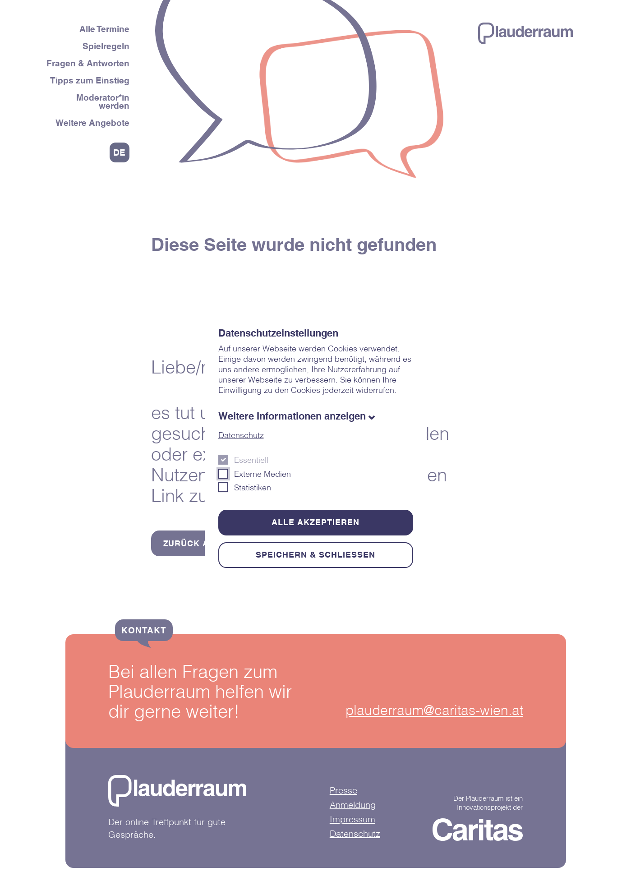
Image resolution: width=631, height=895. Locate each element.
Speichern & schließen (315, 554)
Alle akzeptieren (315, 522)
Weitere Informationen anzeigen (292, 416)
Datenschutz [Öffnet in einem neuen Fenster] (241, 435)
